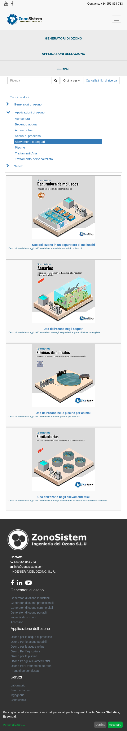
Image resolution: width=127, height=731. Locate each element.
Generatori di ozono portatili (28, 612)
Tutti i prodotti (19, 97)
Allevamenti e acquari (30, 142)
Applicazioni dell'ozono (63, 53)
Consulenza (18, 700)
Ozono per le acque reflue (27, 646)
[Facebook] (13, 584)
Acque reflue (23, 130)
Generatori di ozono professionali (31, 603)
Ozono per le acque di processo (31, 637)
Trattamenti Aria (26, 153)
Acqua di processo (28, 136)
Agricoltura (22, 118)
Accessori (16, 622)
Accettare (115, 724)
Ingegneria (17, 695)
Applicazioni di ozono (30, 112)
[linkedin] (21, 584)
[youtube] (29, 584)
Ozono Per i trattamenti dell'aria (31, 666)
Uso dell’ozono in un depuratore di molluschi (63, 244)
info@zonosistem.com (28, 566)
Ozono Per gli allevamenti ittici (30, 661)
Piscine (20, 147)
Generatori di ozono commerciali (31, 607)
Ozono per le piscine (23, 656)
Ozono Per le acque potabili (28, 641)
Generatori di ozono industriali (29, 598)
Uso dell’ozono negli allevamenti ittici (64, 497)
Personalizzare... (14, 724)
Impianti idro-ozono (22, 617)
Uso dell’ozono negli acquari (63, 329)
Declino (100, 724)
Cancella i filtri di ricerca (101, 80)
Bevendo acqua (26, 124)
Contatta (16, 557)
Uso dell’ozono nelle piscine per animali (63, 413)
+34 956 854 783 (25, 562)
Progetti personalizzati (24, 670)
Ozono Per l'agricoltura (25, 651)
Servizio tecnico (20, 690)
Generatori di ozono (63, 38)
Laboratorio (17, 685)
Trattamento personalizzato (34, 159)
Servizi (63, 69)
